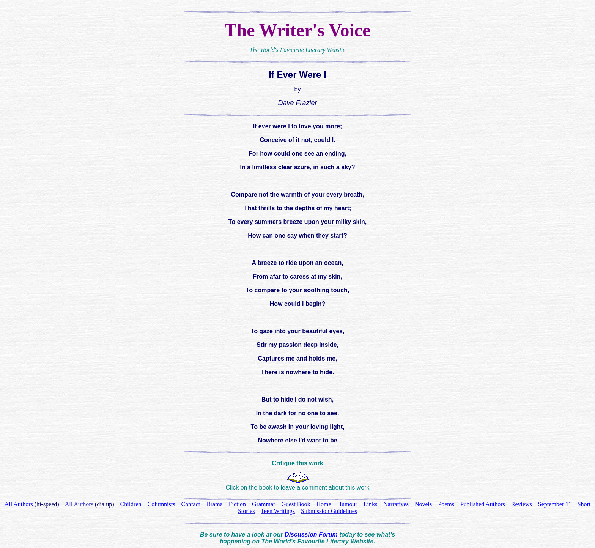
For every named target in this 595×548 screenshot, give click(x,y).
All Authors (79, 504)
